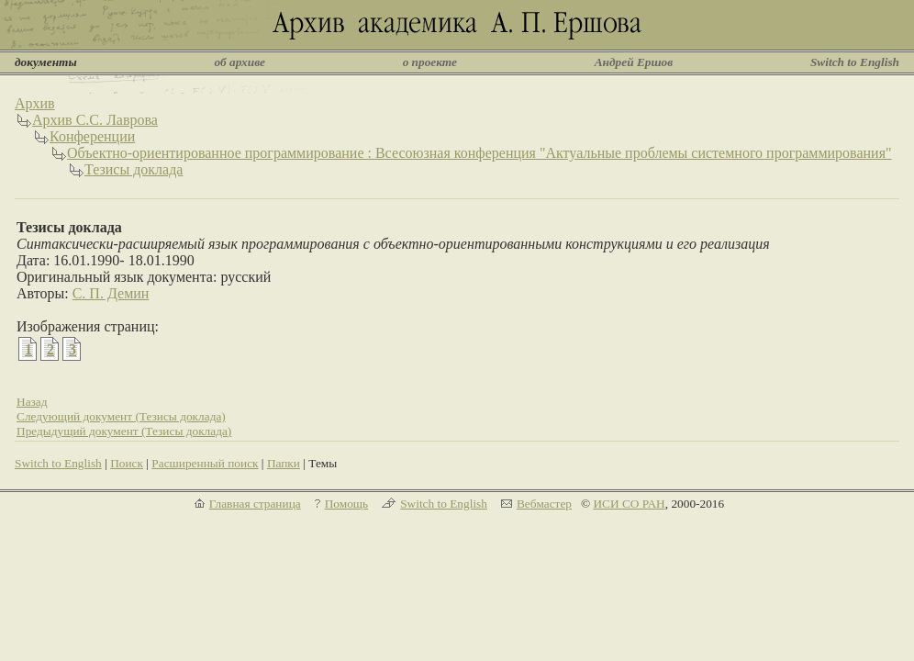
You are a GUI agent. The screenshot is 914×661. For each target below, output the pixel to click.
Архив (35, 103)
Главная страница (255, 503)
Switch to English (854, 62)
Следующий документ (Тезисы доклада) (121, 416)
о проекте (430, 62)
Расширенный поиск (204, 463)
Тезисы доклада (133, 169)
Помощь (346, 503)
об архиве (239, 62)
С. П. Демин (111, 293)
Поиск (126, 463)
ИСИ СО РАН (628, 503)
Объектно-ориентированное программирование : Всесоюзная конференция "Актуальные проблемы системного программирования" (479, 153)
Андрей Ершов (634, 62)
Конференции (92, 136)
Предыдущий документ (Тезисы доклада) (124, 431)
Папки (283, 463)
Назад (32, 402)
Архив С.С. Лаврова (95, 120)
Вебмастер (544, 503)
